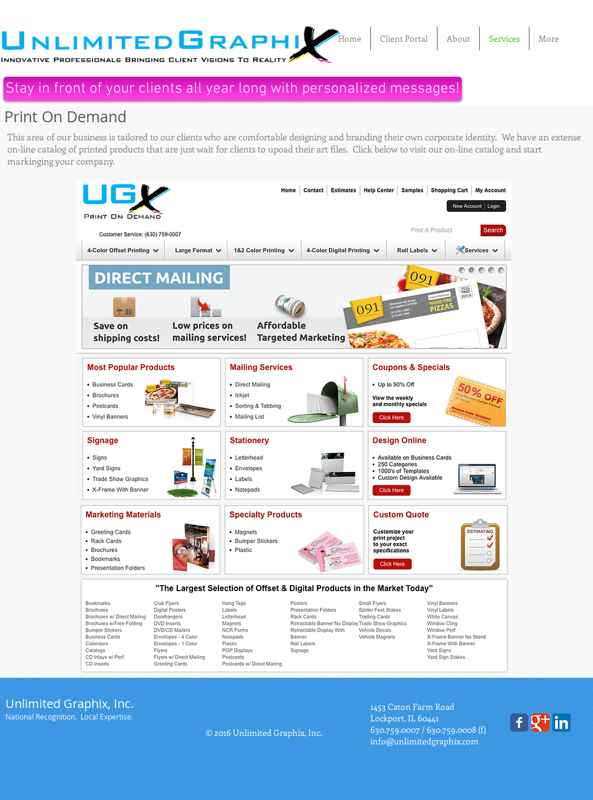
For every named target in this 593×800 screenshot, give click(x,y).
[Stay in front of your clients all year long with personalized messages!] (233, 89)
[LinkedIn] (561, 722)
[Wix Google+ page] (540, 722)
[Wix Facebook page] (519, 722)
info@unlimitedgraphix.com (424, 741)
